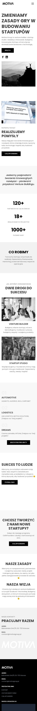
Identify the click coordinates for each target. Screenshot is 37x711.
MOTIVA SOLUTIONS (21, 416)
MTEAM (18, 433)
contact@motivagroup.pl (11, 634)
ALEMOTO (5, 401)
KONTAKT (5, 690)
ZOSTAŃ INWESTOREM (9, 693)
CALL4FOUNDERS (11, 154)
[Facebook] (3, 57)
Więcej (8, 50)
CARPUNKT (26, 401)
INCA (20, 401)
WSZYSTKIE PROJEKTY (18, 442)
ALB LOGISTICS (7, 416)
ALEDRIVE (13, 401)
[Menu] (33, 3)
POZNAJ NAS (10, 482)
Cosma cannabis (8, 433)
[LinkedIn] (7, 57)
